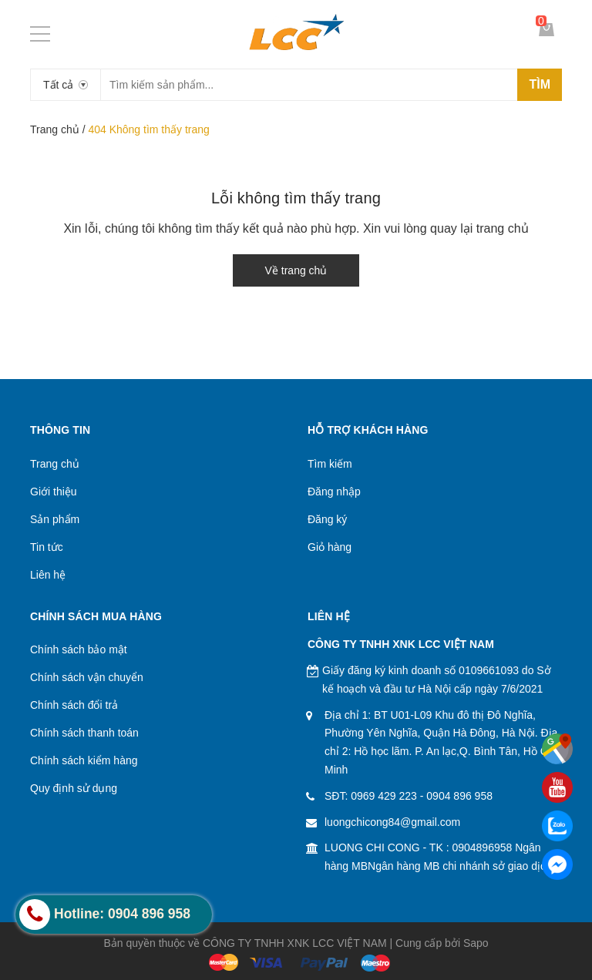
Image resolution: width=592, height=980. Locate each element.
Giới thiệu (53, 491)
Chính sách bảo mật (78, 649)
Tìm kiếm (330, 464)
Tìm (539, 84)
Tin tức (46, 547)
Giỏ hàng (330, 547)
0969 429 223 (384, 796)
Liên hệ (48, 575)
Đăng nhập (334, 491)
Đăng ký (327, 519)
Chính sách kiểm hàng (84, 760)
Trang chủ (54, 129)
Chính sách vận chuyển (86, 677)
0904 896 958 (459, 796)
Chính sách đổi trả (74, 705)
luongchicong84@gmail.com (392, 822)
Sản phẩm (54, 519)
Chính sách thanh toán (84, 733)
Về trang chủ (296, 270)
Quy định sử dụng (73, 788)
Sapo (476, 943)
